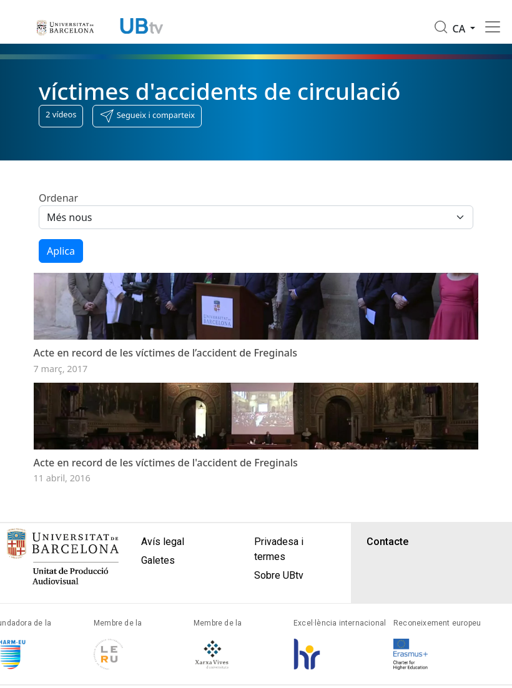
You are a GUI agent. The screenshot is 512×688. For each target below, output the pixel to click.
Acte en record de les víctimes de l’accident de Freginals (165, 363)
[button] (147, 116)
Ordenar (58, 198)
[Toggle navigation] (492, 26)
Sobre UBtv (278, 595)
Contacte (387, 562)
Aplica (61, 251)
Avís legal (162, 562)
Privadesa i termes (278, 569)
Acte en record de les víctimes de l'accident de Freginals (166, 482)
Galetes (158, 580)
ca (460, 29)
